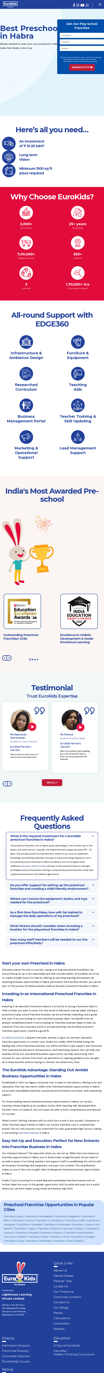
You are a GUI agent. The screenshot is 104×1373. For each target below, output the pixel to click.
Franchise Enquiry (12, 1348)
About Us (59, 1273)
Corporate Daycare (12, 1353)
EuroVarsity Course (12, 1358)
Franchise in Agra (13, 1219)
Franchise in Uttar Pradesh (68, 1243)
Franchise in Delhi (75, 1223)
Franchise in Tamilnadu (38, 1243)
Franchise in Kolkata (48, 1231)
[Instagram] (81, 5)
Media (57, 1312)
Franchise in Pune (59, 1239)
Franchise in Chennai (22, 1223)
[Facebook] (79, 5)
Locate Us (59, 1288)
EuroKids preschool (13, 1040)
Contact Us (60, 1302)
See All (52, 785)
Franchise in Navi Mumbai (78, 1235)
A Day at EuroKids (63, 1343)
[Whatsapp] (88, 5)
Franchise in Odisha (15, 1239)
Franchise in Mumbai (27, 1235)
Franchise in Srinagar (83, 1239)
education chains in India (33, 868)
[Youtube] (85, 5)
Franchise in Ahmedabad (39, 1219)
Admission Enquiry (12, 1343)
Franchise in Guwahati (29, 1227)
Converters (60, 1322)
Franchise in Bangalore (67, 1219)
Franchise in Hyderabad (57, 1227)
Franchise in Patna (37, 1239)
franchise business (28, 1135)
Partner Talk (60, 1283)
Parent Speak (61, 1278)
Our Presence (61, 1293)
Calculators (60, 1317)
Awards (58, 1327)
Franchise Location (64, 1297)
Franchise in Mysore (51, 1235)
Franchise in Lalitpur (72, 1231)
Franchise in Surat (14, 1243)
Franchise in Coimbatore (50, 1223)
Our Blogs (59, 1307)
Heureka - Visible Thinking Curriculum (69, 1350)
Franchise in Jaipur (25, 1231)
